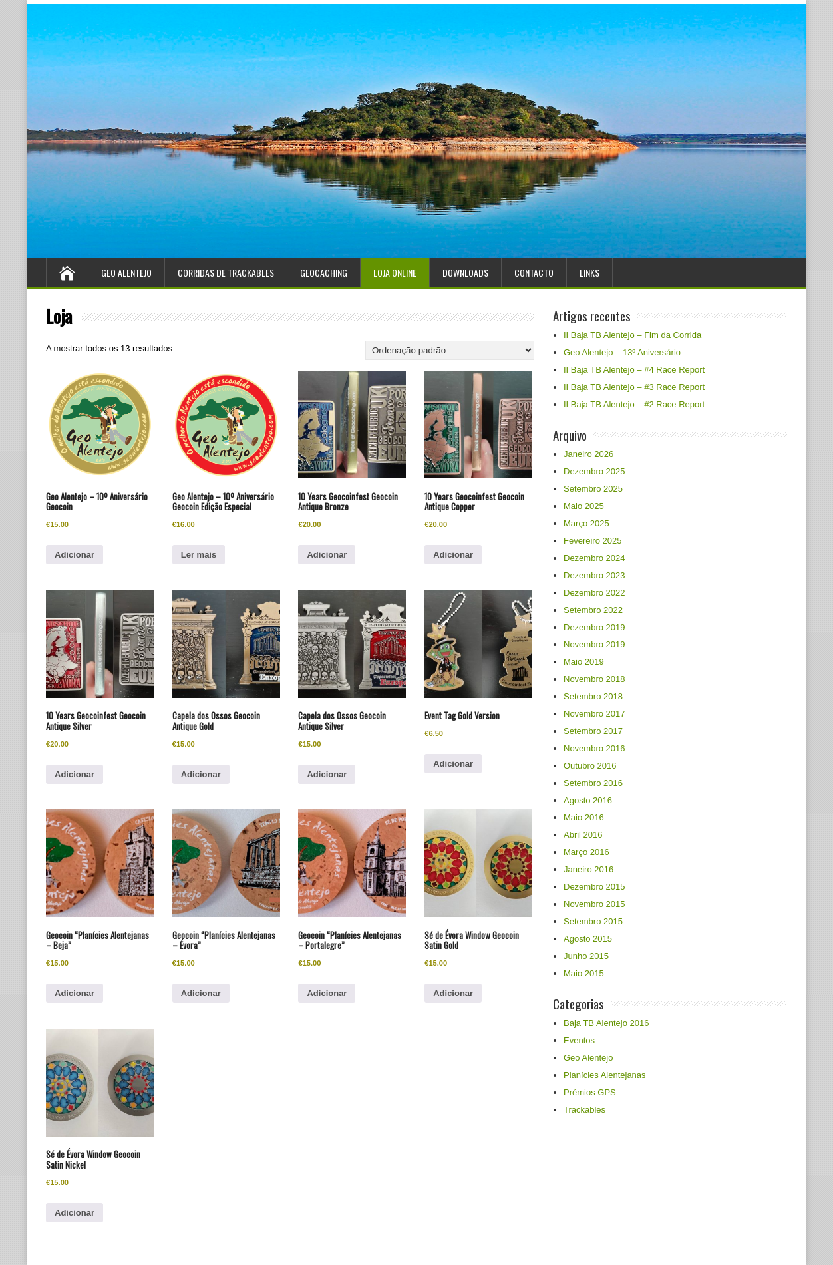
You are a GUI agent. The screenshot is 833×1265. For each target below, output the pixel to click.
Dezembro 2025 (594, 471)
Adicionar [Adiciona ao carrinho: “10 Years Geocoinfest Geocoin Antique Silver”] (74, 774)
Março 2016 (586, 852)
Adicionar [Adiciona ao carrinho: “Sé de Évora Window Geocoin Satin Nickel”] (74, 1213)
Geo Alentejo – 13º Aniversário (622, 352)
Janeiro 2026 (588, 454)
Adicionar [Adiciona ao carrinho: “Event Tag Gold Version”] (453, 764)
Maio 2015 (584, 973)
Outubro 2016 (590, 766)
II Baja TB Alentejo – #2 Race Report (634, 404)
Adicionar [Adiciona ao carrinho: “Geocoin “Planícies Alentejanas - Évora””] (201, 993)
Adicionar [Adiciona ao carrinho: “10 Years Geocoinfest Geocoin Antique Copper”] (453, 555)
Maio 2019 (584, 662)
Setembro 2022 (593, 610)
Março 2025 (586, 523)
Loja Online (394, 272)
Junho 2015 (586, 956)
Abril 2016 (583, 835)
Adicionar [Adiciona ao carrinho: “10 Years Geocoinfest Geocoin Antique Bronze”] (327, 555)
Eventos (579, 1040)
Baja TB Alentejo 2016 (606, 1023)
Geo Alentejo (126, 272)
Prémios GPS (590, 1092)
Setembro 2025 (593, 489)
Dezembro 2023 (594, 575)
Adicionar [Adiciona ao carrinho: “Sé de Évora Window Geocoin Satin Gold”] (453, 993)
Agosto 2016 (588, 800)
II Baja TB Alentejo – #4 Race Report (634, 370)
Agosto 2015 (588, 939)
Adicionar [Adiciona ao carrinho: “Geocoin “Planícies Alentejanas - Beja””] (74, 993)
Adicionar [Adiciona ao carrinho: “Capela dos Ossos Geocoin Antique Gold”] (201, 774)
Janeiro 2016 (588, 869)
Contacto (534, 272)
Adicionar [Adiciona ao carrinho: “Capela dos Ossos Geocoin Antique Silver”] (327, 774)
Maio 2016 (584, 817)
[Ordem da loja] (449, 350)
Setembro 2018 (593, 696)
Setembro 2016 (593, 783)
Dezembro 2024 (594, 558)
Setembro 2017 (593, 731)
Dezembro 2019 (594, 627)
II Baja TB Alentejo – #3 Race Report (634, 387)
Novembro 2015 (594, 904)
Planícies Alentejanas (605, 1075)
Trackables (584, 1110)
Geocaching (323, 272)
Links (589, 272)
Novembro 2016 (594, 748)
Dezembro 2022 (594, 593)
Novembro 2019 (594, 644)
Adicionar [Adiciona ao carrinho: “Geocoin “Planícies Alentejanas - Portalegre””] (327, 993)
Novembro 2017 (594, 714)
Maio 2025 (584, 506)
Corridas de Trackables (226, 272)
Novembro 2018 (594, 679)
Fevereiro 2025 (592, 541)
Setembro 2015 (593, 921)
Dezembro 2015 (594, 887)
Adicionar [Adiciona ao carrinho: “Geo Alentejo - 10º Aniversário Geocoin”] (74, 555)
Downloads (465, 272)
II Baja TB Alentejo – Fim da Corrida (632, 335)
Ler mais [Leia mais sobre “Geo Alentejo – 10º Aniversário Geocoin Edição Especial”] (198, 555)
